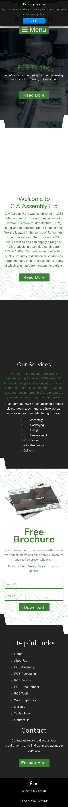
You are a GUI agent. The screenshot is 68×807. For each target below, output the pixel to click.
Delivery (29, 450)
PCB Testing (32, 440)
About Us (20, 660)
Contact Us (22, 720)
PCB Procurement (35, 435)
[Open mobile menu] (34, 29)
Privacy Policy (36, 566)
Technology (22, 713)
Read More (34, 277)
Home (18, 654)
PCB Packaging (34, 425)
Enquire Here (34, 762)
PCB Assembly (33, 420)
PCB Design (31, 430)
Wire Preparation (34, 445)
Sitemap (43, 800)
